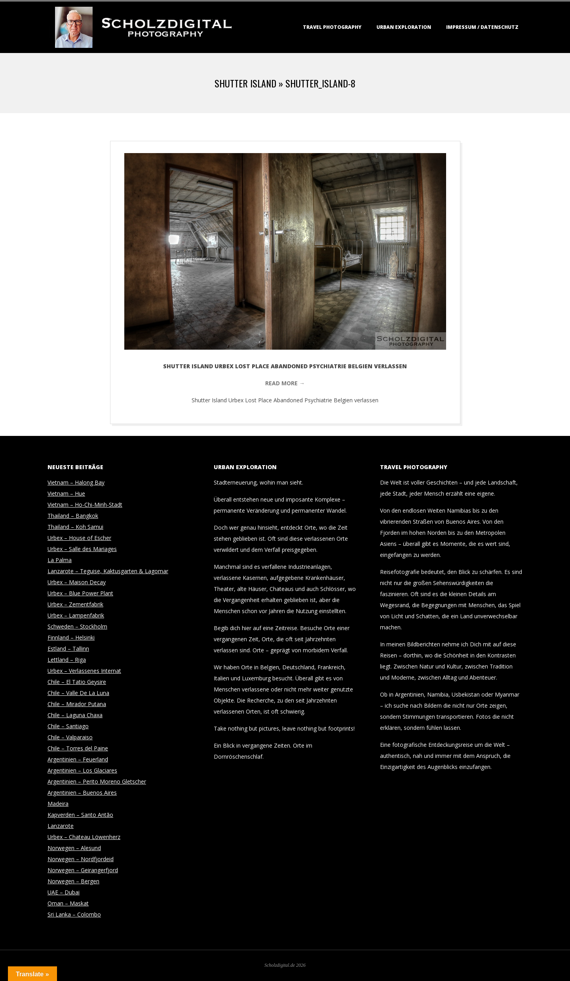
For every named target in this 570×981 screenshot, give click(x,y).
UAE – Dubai (64, 892)
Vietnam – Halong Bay (76, 482)
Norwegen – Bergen (73, 881)
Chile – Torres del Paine (78, 748)
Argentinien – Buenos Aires (82, 792)
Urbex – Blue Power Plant (80, 593)
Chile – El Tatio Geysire (77, 682)
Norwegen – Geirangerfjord (83, 870)
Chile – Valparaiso (70, 737)
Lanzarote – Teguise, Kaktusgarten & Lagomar (108, 571)
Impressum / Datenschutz (482, 27)
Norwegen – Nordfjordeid (81, 859)
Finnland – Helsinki (71, 637)
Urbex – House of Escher (79, 538)
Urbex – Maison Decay (77, 582)
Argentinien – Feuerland (78, 759)
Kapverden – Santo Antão (80, 814)
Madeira (58, 803)
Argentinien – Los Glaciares (82, 770)
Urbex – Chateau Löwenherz (84, 837)
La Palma (60, 560)
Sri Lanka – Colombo (74, 914)
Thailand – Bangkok (73, 515)
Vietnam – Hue (66, 493)
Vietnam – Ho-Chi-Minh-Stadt (85, 504)
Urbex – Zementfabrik (75, 604)
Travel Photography (332, 27)
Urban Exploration (403, 27)
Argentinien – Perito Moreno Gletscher (97, 781)
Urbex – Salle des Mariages (82, 549)
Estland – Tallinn (68, 648)
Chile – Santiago (68, 726)
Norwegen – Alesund (74, 848)
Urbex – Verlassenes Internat (84, 670)
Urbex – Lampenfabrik (76, 615)
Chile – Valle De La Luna (78, 693)
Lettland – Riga (67, 659)
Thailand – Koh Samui (75, 526)
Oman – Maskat (68, 903)
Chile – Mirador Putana (77, 704)
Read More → (285, 383)
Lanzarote (61, 825)
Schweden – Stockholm (77, 626)
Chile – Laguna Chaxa (75, 715)
